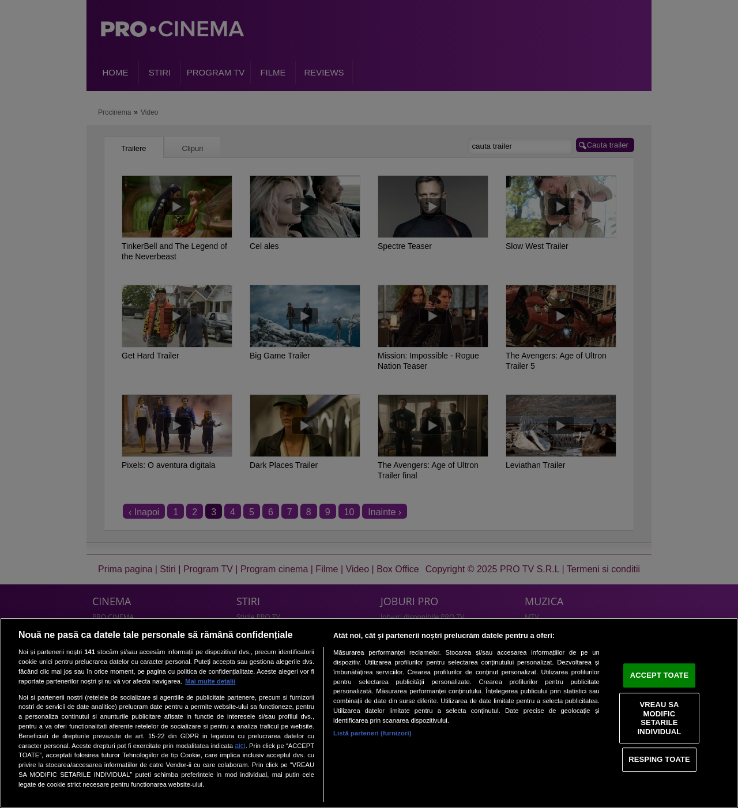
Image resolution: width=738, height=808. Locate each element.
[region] (369, 713)
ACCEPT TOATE (659, 675)
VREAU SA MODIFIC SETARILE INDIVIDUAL (659, 718)
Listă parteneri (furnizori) (372, 733)
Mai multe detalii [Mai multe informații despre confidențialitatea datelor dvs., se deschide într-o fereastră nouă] (210, 681)
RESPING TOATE (659, 759)
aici (240, 746)
